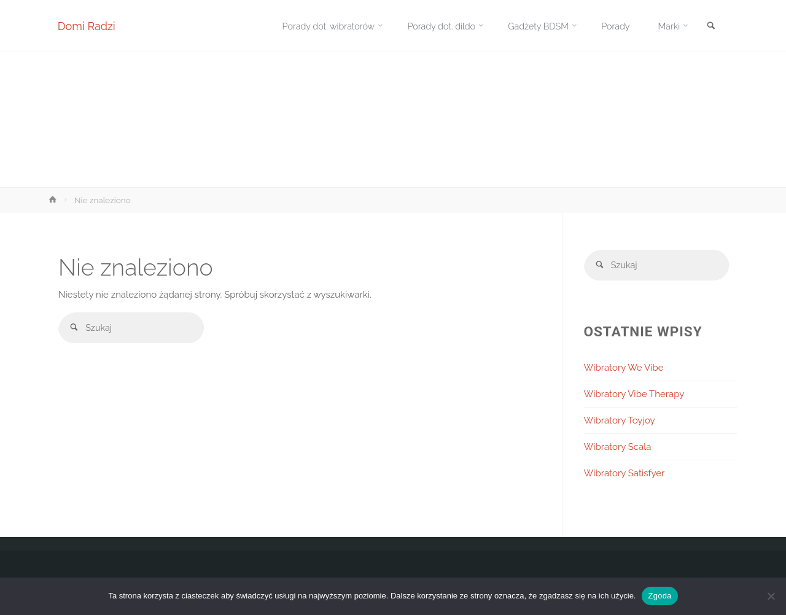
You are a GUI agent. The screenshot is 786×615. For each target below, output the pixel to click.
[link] (710, 26)
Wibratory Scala (618, 448)
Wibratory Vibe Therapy (634, 395)
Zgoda (659, 595)
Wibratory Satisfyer (624, 474)
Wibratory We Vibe (624, 368)
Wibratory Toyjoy (619, 421)
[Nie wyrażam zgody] (771, 596)
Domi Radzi (87, 26)
